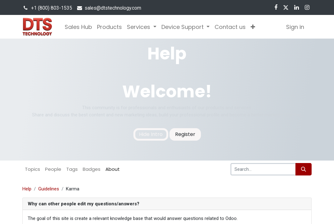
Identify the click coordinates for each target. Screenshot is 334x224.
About (112, 169)
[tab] (167, 204)
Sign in (295, 27)
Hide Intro (151, 134)
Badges (91, 169)
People (53, 169)
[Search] (303, 169)
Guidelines (48, 189)
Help (26, 189)
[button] (252, 27)
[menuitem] (78, 27)
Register (185, 134)
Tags (72, 169)
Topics (32, 169)
